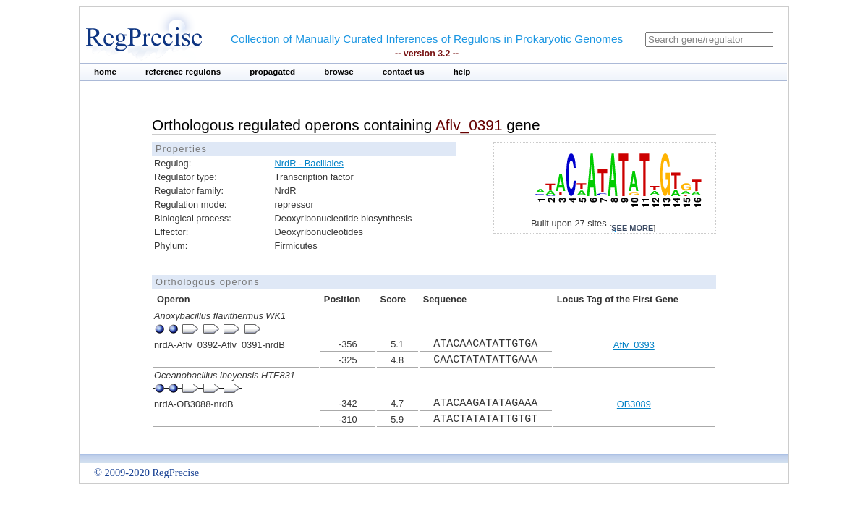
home (105, 71)
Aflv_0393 (634, 344)
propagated (272, 71)
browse (339, 71)
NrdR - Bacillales (309, 163)
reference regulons (183, 71)
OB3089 (634, 404)
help (462, 71)
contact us (404, 71)
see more (632, 228)
